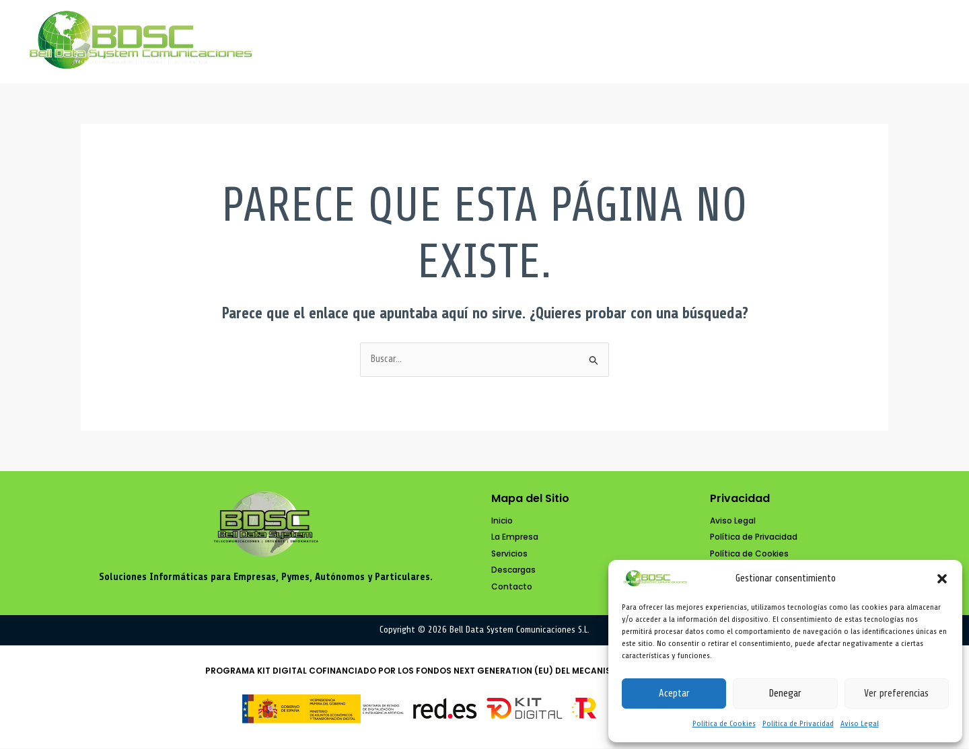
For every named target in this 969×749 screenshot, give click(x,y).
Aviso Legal (859, 723)
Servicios (702, 41)
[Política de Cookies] (749, 554)
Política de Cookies (724, 723)
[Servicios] (509, 554)
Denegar (784, 693)
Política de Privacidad (798, 723)
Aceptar (674, 693)
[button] (942, 578)
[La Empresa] (514, 538)
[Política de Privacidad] (753, 538)
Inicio (507, 41)
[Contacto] (511, 587)
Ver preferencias (896, 693)
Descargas (800, 41)
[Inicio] (502, 521)
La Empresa (598, 41)
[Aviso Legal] (733, 521)
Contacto (898, 41)
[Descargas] (513, 571)
